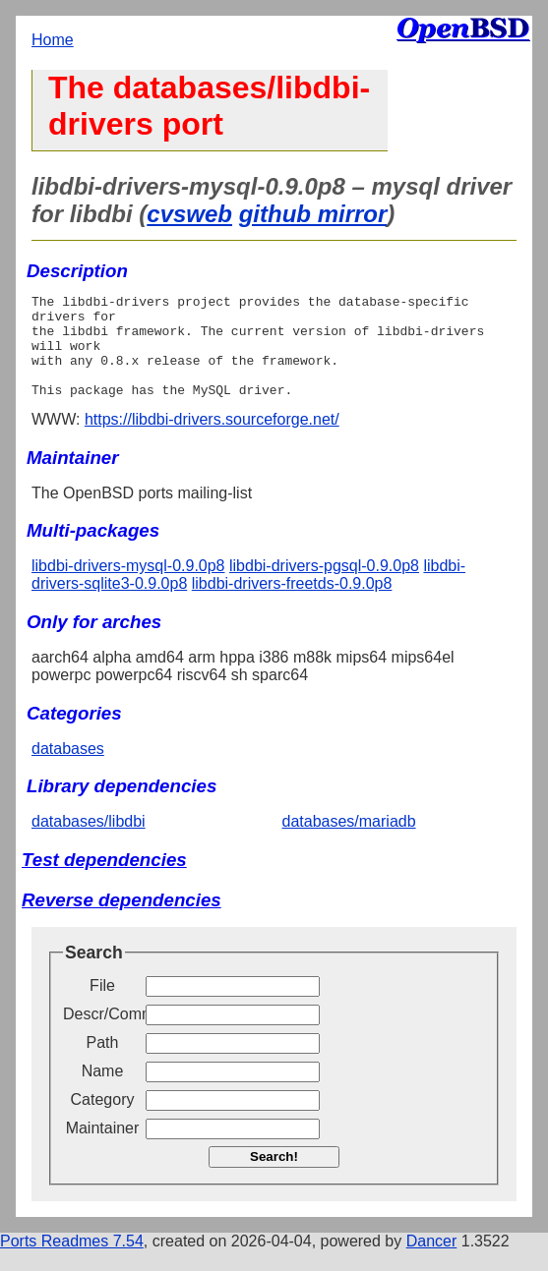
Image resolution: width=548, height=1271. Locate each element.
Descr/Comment (102, 1034)
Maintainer (103, 1148)
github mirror (313, 214)
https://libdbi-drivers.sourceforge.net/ (212, 440)
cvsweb (189, 214)
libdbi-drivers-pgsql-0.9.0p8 (324, 586)
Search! (274, 1177)
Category (103, 1120)
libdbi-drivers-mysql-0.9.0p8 (128, 586)
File (102, 1006)
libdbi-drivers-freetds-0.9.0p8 (292, 604)
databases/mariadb (349, 842)
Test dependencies (104, 880)
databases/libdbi (88, 842)
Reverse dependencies (121, 920)
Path (103, 1063)
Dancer (431, 1261)
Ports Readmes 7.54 (72, 1261)
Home (52, 39)
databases (67, 769)
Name (103, 1091)
